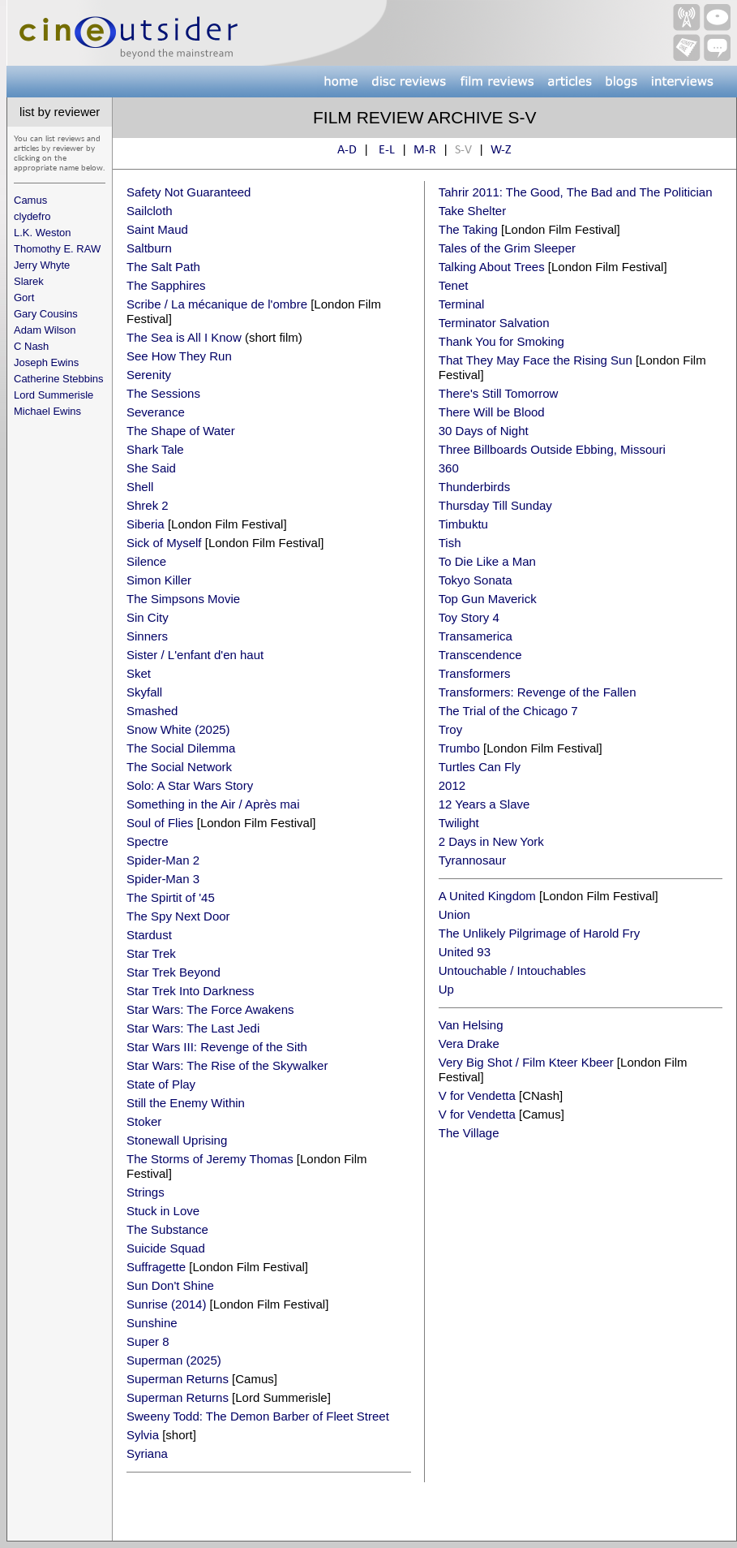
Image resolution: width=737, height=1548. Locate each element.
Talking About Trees (492, 267)
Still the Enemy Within (185, 1103)
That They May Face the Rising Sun (535, 360)
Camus (30, 200)
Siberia (145, 524)
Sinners (147, 636)
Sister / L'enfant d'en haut (195, 655)
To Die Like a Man (487, 561)
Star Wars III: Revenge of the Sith (216, 1047)
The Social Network (179, 767)
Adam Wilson (45, 330)
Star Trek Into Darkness (190, 991)
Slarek (29, 281)
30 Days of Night (484, 431)
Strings (145, 1192)
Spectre (147, 841)
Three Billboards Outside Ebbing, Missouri (552, 449)
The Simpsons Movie (183, 599)
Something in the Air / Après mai (212, 804)
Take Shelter (472, 211)
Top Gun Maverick (488, 599)
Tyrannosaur (472, 860)
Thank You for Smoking (501, 341)
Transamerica (475, 636)
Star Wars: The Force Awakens (210, 1009)
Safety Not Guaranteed (188, 192)
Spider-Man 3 (162, 879)
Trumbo (459, 748)
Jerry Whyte (42, 265)
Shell (139, 487)
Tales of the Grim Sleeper (507, 248)
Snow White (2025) (178, 729)
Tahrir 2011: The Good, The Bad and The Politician (576, 192)
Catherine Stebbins (59, 379)
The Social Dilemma (180, 748)
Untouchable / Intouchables (512, 970)
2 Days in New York (491, 841)
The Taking (468, 229)
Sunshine (152, 1323)
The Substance (167, 1229)
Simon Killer (158, 580)
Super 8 (147, 1341)
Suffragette (156, 1267)
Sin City (147, 617)
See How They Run (179, 356)
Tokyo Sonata (475, 580)
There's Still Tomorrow (499, 393)
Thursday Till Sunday (495, 505)
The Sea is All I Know (184, 337)
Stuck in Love (162, 1211)
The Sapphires (166, 285)
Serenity (148, 375)
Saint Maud (157, 229)
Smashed (152, 711)
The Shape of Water (180, 431)
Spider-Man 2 (162, 860)
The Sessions (163, 393)
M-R (424, 150)
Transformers (475, 673)
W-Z (501, 150)
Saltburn (149, 248)
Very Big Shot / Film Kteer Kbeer (526, 1062)
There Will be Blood (492, 412)
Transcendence (480, 655)
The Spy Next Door (178, 916)
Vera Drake (469, 1043)
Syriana (147, 1453)
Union (454, 914)
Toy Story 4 (469, 617)
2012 (452, 785)
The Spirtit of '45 (170, 897)
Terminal (462, 304)
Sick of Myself (164, 543)
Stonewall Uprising (176, 1140)
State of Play (160, 1084)
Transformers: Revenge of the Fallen (537, 692)
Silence (146, 561)
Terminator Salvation (494, 323)
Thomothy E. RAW (57, 249)
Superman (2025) (173, 1360)
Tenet (454, 285)
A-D (347, 150)
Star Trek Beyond (173, 972)
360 (449, 468)
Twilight (459, 823)
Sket (138, 673)
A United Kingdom (487, 896)
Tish (450, 543)
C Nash (31, 346)
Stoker (143, 1121)
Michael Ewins (47, 411)
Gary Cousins (46, 314)
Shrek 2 (147, 505)
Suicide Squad (165, 1248)
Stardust (149, 935)
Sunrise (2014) (166, 1304)
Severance (155, 412)
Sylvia (142, 1435)
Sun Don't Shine (170, 1285)
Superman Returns (177, 1379)
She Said (151, 468)
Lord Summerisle (53, 395)
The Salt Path (163, 267)
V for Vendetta (477, 1095)
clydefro (32, 216)
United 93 (465, 952)
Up (446, 989)
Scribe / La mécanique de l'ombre (216, 304)
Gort (24, 297)
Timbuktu (463, 524)
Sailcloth (149, 211)
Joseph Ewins (46, 362)
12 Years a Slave (484, 804)
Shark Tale (155, 449)
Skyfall (144, 692)
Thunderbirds (474, 487)
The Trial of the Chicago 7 (508, 711)
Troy (450, 729)
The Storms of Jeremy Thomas (210, 1159)
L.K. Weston (42, 232)
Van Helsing (471, 1025)
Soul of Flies (160, 823)
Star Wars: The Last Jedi (192, 1028)
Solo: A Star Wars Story (189, 785)
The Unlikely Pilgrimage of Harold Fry (539, 933)
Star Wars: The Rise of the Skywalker (227, 1065)
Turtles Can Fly (480, 767)
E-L (387, 150)
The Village (469, 1133)
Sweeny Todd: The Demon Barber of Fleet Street (257, 1416)
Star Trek (151, 953)
